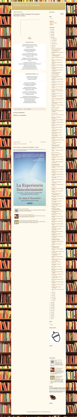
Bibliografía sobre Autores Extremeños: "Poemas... (55, 165)
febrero (53, 298)
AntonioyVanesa (54, 22)
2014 (51, 312)
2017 (51, 307)
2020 (51, 302)
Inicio (51, 18)
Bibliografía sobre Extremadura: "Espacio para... (56, 133)
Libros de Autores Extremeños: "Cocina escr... (56, 182)
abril (52, 295)
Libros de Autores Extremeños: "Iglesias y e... (56, 214)
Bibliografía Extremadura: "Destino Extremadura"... (57, 212)
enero (53, 300)
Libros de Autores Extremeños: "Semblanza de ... (56, 254)
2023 (51, 34)
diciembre (53, 38)
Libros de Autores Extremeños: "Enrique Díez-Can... (56, 194)
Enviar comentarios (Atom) (22, 143)
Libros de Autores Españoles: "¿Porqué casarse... (56, 50)
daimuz (53, 24)
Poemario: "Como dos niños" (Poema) (57, 98)
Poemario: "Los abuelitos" (55, 107)
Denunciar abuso (52, 327)
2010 (51, 318)
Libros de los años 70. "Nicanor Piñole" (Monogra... (56, 260)
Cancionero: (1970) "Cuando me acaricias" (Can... (56, 277)
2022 (51, 35)
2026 (51, 29)
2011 (51, 317)
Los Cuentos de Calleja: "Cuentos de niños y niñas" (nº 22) (28, 220)
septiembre (53, 43)
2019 (51, 304)
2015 (51, 310)
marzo (53, 297)
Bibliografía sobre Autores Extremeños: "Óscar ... (55, 247)
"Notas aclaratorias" (54, 113)
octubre (53, 42)
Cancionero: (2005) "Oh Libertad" (56, 89)
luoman (39, 411)
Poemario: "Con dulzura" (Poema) (56, 48)
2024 (51, 32)
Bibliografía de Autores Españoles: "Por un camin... (57, 103)
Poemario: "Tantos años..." (55, 152)
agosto (53, 45)
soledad (51, 324)
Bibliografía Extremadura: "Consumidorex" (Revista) (56, 209)
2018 (51, 305)
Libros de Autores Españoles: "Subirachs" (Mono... (56, 55)
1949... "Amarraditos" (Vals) (23, 208)
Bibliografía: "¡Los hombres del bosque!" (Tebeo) (56, 155)
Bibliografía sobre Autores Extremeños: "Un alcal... (55, 239)
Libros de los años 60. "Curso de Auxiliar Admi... (56, 135)
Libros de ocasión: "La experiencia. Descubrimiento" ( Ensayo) (26, 147)
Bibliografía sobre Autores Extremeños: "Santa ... (55, 145)
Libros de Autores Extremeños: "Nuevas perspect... (56, 204)
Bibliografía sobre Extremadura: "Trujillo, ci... (56, 118)
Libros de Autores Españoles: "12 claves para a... (56, 77)
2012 (51, 315)
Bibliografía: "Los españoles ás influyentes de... (56, 234)
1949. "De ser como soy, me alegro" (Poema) (26, 214)
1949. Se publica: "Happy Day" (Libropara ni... (56, 229)
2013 (51, 313)
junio (52, 292)
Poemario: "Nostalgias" (55, 75)
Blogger (49, 411)
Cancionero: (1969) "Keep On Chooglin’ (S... (56, 287)
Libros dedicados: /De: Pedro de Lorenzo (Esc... (56, 202)
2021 (51, 37)
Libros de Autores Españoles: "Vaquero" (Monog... (56, 73)
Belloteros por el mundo (26, 5)
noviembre (53, 40)
